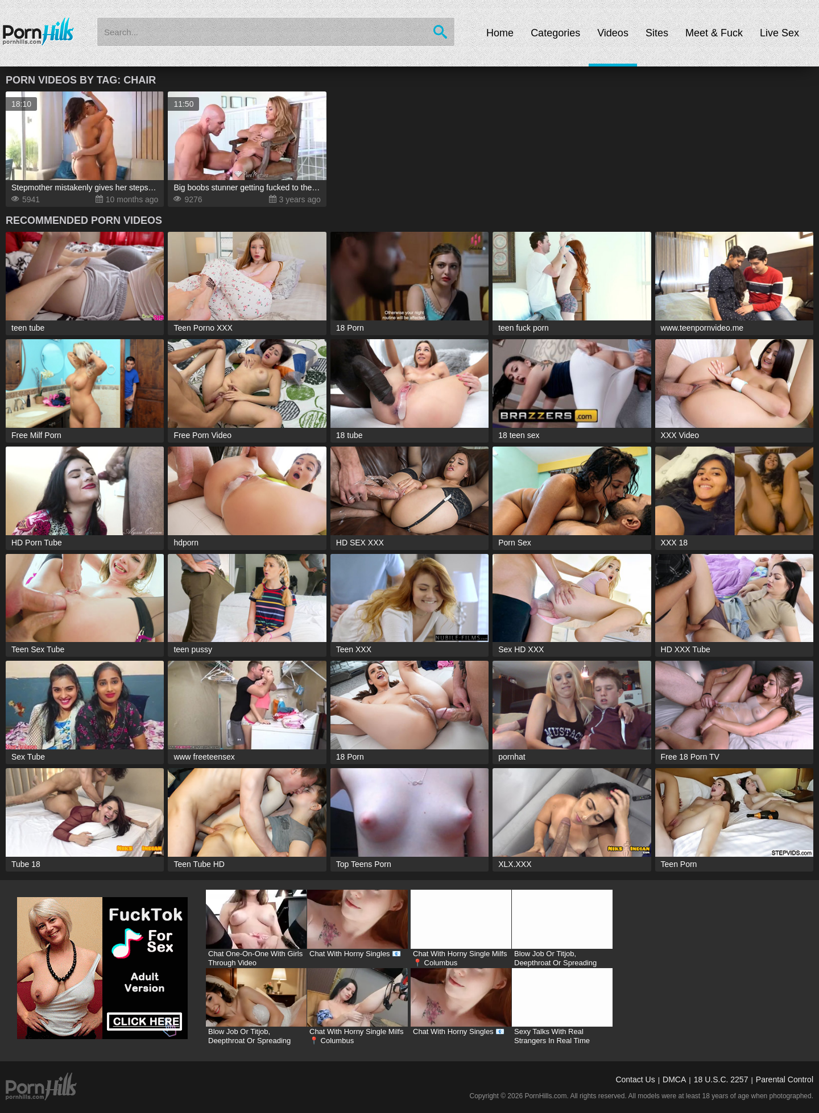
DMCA (674, 1079)
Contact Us (635, 1079)
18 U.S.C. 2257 (721, 1079)
